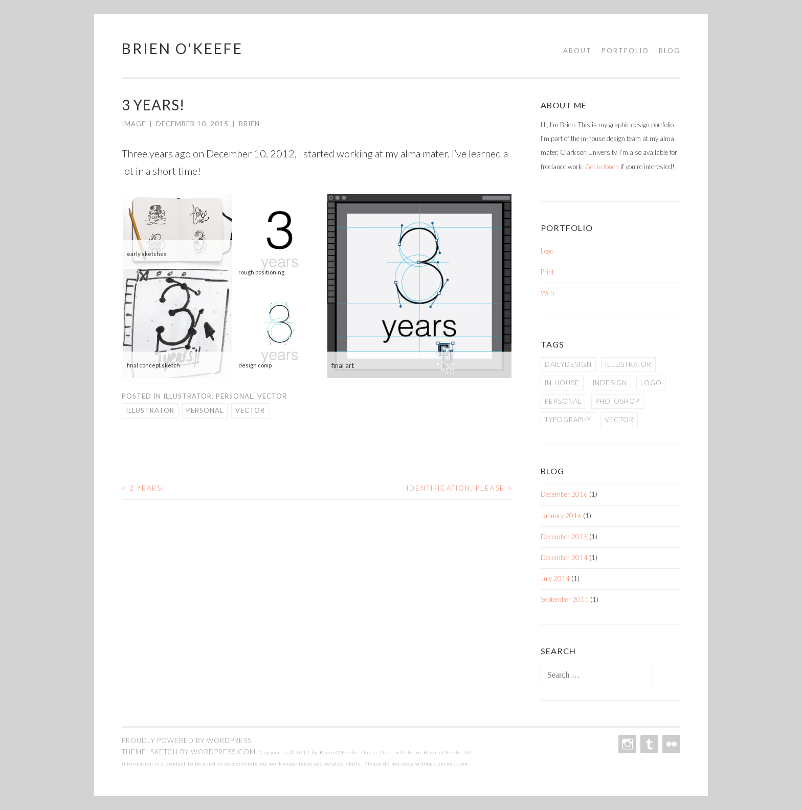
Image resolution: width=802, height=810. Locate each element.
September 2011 (565, 599)
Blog (669, 51)
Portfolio (625, 51)
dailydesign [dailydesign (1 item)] (568, 364)
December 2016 (564, 494)
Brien (249, 124)
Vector (272, 396)
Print (547, 272)
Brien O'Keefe (182, 48)
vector (250, 410)
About (577, 51)
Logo (547, 251)
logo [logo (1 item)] (651, 383)
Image (134, 124)
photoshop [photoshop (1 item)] (617, 401)
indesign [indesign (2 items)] (610, 383)
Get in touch (602, 167)
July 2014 (555, 578)
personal (205, 410)
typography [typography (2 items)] (568, 419)
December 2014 (564, 557)
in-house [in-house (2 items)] (562, 383)
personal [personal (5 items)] (563, 401)
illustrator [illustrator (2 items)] (628, 364)
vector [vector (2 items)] (619, 419)
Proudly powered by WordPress (187, 740)
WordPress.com (223, 752)
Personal (234, 396)
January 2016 (561, 516)
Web (547, 293)
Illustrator (187, 396)
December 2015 (564, 537)
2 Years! (143, 488)
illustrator (150, 410)
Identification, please (460, 488)
